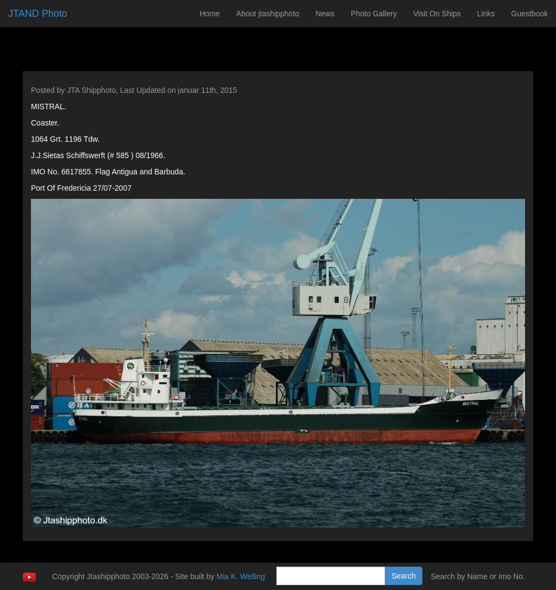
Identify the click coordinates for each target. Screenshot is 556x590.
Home (210, 13)
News (324, 13)
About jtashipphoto (267, 13)
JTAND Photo (37, 13)
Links (486, 13)
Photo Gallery (374, 13)
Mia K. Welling (241, 576)
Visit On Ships (437, 13)
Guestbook (529, 13)
